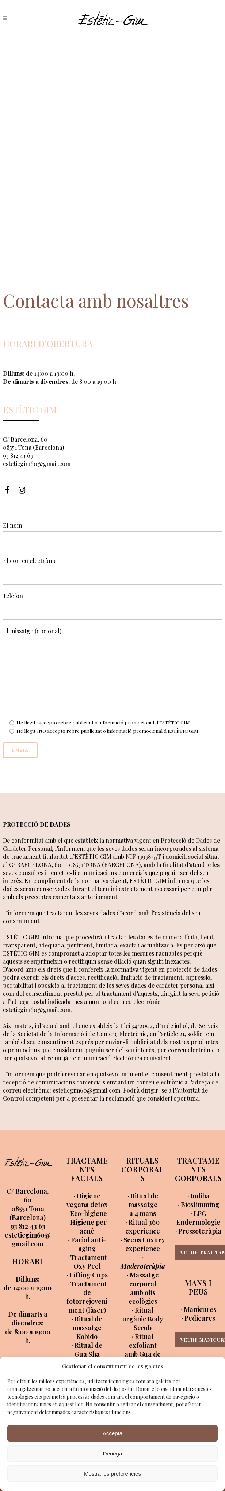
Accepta (112, 1433)
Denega (112, 1453)
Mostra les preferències (112, 1473)
